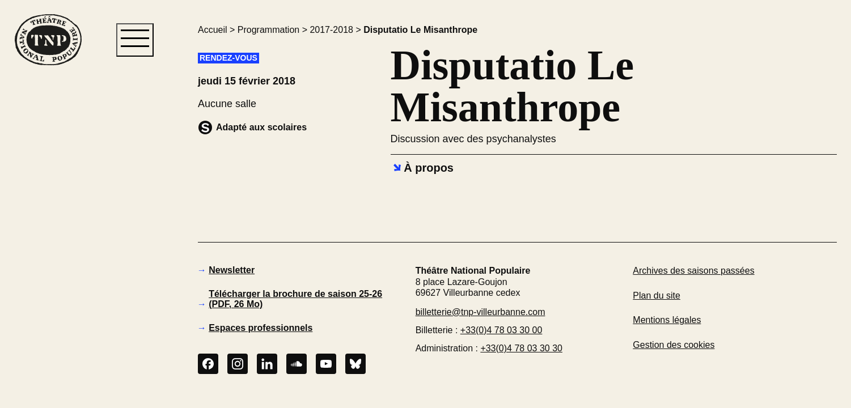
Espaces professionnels (260, 328)
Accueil (212, 30)
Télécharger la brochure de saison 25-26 (295, 299)
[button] (47, 260)
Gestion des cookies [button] (673, 345)
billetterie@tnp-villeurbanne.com (480, 312)
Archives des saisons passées (693, 270)
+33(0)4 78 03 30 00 (501, 330)
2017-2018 (331, 30)
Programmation (268, 30)
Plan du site (656, 295)
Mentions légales (667, 320)
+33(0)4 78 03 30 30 (521, 348)
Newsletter (232, 270)
